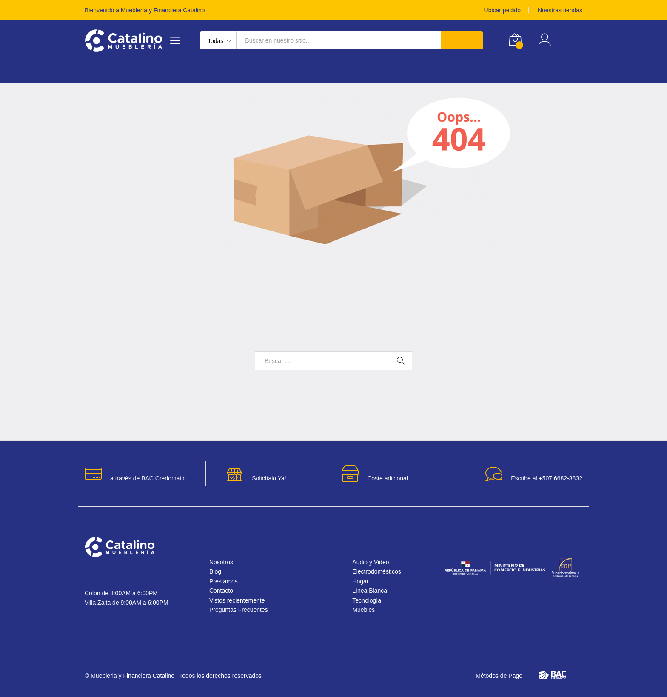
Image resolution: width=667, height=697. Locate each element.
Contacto (225, 590)
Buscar (461, 40)
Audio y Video (373, 562)
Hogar (361, 581)
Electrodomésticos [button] (240, 72)
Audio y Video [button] (443, 72)
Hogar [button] (97, 72)
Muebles (365, 609)
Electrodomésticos (380, 571)
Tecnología (368, 600)
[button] (642, 672)
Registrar (569, 43)
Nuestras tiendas (557, 10)
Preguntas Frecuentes (244, 609)
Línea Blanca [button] (155, 72)
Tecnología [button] (321, 72)
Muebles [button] (381, 72)
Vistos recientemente (243, 600)
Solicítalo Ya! (269, 478)
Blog (218, 571)
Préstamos (509, 72)
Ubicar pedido (495, 10)
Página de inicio (518, 327)
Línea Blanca (372, 590)
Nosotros (224, 562)
